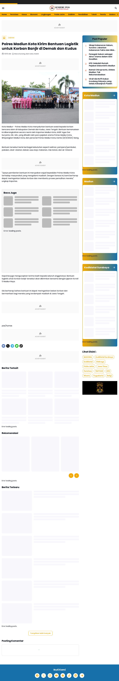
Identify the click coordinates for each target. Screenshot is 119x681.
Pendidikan (83, 14)
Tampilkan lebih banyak (40, 633)
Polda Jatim (59, 14)
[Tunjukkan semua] (114, 95)
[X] (8, 346)
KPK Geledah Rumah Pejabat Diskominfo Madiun (102, 64)
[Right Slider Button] (116, 14)
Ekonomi (34, 14)
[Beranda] (4, 37)
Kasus (24, 14)
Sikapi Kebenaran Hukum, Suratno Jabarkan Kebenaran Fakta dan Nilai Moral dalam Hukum (101, 47)
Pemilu (103, 14)
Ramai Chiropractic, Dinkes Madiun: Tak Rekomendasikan (102, 72)
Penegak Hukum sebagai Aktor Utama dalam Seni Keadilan (100, 56)
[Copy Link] (21, 346)
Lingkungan (46, 14)
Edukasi (112, 14)
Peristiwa (14, 14)
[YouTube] (56, 675)
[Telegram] (12, 346)
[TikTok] (69, 675)
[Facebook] (3, 346)
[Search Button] (116, 8)
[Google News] (62, 675)
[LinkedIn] (75, 675)
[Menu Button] (3, 8)
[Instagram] (50, 675)
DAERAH (71, 14)
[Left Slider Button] (71, 475)
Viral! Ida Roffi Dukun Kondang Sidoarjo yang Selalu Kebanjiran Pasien (100, 81)
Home (4, 14)
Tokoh (94, 14)
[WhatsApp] (16, 346)
